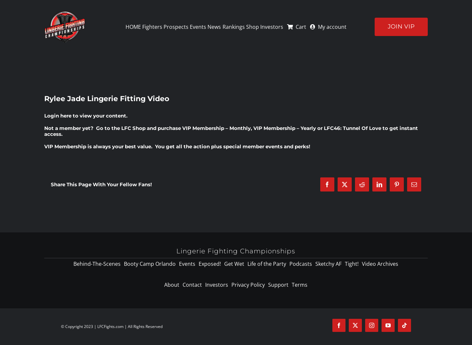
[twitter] (355, 325)
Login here (57, 116)
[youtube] (388, 325)
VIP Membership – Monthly (216, 128)
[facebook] (338, 325)
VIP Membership (65, 146)
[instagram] (371, 325)
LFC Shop (133, 128)
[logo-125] (64, 12)
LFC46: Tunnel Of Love (352, 128)
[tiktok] (404, 325)
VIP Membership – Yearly (284, 128)
